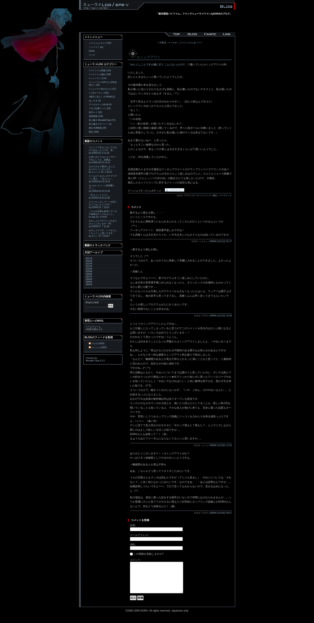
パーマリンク (225, 195)
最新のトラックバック (97, 245)
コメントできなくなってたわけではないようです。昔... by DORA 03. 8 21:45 (103, 150)
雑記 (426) (94, 132)
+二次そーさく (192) (99, 93)
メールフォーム (93, 326)
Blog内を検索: (92, 302)
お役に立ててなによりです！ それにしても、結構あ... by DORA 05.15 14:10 (103, 160)
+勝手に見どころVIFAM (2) (102, 96)
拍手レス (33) (95, 112)
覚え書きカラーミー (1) (100, 124)
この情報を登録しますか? (146, 553)
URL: (133, 544)
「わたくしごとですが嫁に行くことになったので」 (158, 64)
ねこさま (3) (95, 100)
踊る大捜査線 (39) (97, 128)
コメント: (135, 559)
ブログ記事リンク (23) (100, 108)
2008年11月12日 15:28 (221, 315)
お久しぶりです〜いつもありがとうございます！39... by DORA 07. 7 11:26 (103, 224)
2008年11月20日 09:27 (221, 513)
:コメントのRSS (98, 347)
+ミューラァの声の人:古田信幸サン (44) (103, 83)
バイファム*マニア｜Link (226, 34)
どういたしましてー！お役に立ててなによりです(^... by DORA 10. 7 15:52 (103, 205)
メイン (184, 42)
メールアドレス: (139, 535)
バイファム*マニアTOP (100, 43)
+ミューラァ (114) (98, 78)
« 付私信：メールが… (168, 42)
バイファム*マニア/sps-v (174, 34)
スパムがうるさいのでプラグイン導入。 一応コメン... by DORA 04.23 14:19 (103, 179)
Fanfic (92, 51)
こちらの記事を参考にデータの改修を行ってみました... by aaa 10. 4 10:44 (103, 214)
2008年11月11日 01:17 (221, 241)
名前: (133, 525)
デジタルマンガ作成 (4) (100, 104)
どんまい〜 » (195, 42)
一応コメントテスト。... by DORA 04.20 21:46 (100, 196)
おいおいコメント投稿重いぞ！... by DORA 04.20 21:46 (102, 188)
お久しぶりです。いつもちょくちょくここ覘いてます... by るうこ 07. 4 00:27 (103, 233)
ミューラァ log (96, 47)
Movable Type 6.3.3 (95, 360)
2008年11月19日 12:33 (221, 445)
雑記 (215, 195)
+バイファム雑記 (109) (100, 74)
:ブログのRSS (96, 343)
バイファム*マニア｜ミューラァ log (191, 34)
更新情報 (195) (96, 116)
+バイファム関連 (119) (100, 70)
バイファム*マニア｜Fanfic (209, 34)
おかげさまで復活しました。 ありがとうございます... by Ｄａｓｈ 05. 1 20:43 (103, 169)
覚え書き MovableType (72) (102, 120)
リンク (92, 55)
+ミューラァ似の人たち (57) (102, 89)
